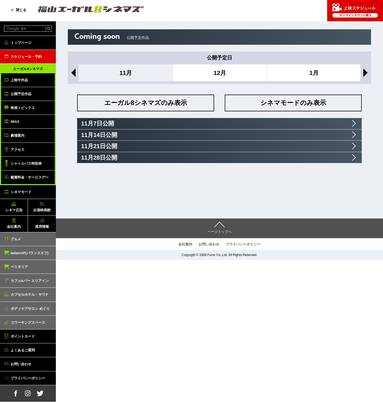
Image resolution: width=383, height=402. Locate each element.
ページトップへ (219, 232)
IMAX (15, 122)
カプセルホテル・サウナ (30, 295)
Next (366, 72)
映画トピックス (23, 108)
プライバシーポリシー (28, 378)
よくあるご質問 (23, 350)
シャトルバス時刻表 (26, 163)
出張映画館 (42, 210)
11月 (125, 73)
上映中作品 (19, 80)
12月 (220, 73)
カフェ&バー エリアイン (30, 281)
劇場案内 (17, 135)
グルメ (16, 239)
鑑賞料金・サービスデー (30, 177)
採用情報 (42, 227)
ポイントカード (23, 336)
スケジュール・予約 (26, 57)
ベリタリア (19, 267)
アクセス (17, 150)
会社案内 (14, 227)
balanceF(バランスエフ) (29, 253)
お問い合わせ (21, 364)
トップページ (21, 43)
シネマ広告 (14, 210)
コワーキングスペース (28, 322)
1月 (313, 73)
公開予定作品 (21, 94)
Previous (72, 72)
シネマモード (21, 192)
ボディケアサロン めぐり (30, 309)
